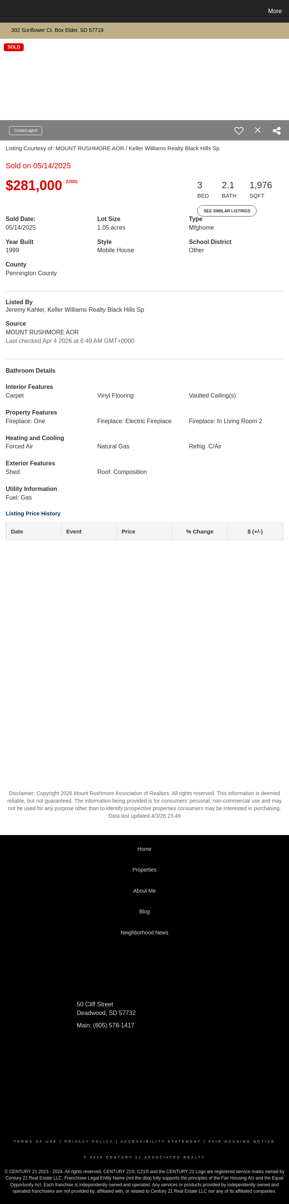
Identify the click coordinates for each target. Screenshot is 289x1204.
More (275, 11)
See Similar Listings (227, 211)
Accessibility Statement (161, 1141)
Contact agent (25, 130)
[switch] (239, 130)
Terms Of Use (36, 1141)
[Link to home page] (7, 11)
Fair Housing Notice (241, 1141)
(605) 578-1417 (112, 1025)
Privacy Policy (89, 1141)
